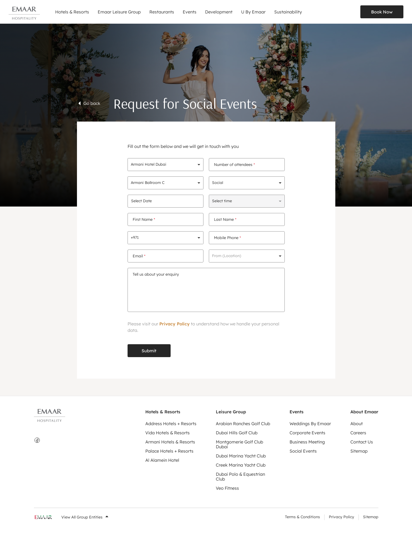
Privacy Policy (174, 323)
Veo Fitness (227, 488)
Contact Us (361, 441)
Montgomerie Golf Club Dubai (239, 444)
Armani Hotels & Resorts (170, 441)
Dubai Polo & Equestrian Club (240, 476)
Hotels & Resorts (72, 12)
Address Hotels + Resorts (170, 423)
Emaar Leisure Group (119, 12)
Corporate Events (307, 432)
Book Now (382, 12)
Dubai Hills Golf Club (237, 432)
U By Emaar (253, 12)
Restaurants (161, 12)
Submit (149, 350)
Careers (358, 432)
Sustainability (288, 12)
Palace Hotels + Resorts (169, 451)
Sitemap (359, 451)
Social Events (303, 451)
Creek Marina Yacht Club (241, 465)
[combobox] (165, 164)
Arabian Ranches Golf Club (243, 423)
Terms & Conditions (302, 516)
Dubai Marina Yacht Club (241, 455)
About (356, 423)
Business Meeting (307, 441)
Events (189, 12)
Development (219, 12)
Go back (88, 103)
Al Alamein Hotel (162, 460)
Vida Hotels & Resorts (167, 432)
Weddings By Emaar (310, 423)
